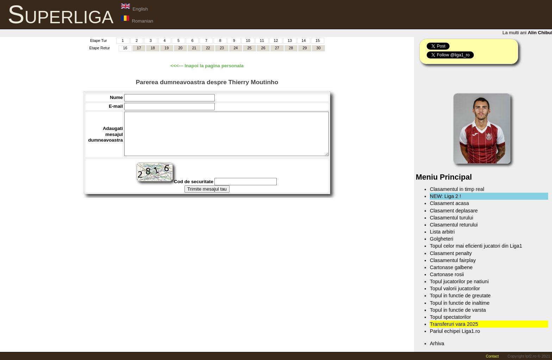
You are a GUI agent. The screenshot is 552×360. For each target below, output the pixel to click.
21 (194, 48)
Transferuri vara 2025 (454, 324)
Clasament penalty (451, 253)
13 (290, 40)
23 (222, 48)
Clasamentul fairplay (453, 260)
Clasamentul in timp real (457, 189)
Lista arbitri (442, 232)
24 (235, 48)
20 (180, 48)
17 (139, 48)
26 (263, 48)
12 (276, 40)
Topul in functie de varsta (458, 310)
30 (318, 48)
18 (153, 48)
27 (277, 48)
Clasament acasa (449, 203)
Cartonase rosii (447, 274)
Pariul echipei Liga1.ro (455, 331)
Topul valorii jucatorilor (455, 288)
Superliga (61, 14)
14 (304, 40)
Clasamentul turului (451, 218)
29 (305, 48)
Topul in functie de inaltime (460, 303)
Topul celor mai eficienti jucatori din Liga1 (476, 246)
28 (291, 48)
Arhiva (437, 343)
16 (125, 48)
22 (208, 48)
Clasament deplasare (454, 210)
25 (249, 48)
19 (166, 48)
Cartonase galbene (451, 267)
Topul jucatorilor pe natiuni (459, 281)
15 (317, 40)
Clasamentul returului (454, 225)
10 (248, 40)
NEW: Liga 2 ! (445, 196)
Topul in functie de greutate (460, 295)
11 (262, 40)
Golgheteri (441, 239)
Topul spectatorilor (450, 317)
